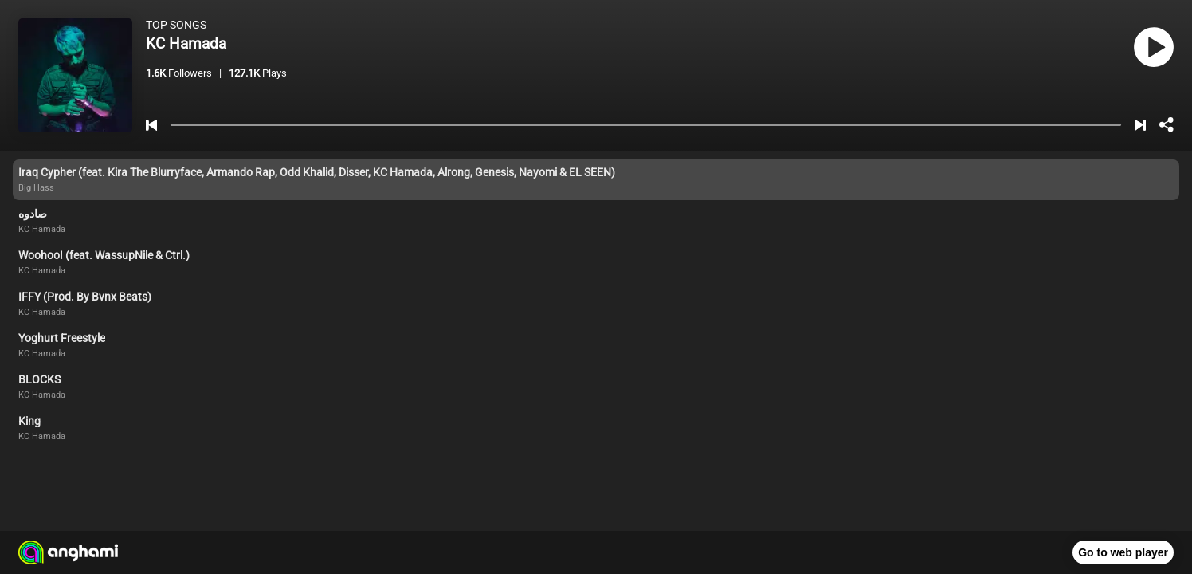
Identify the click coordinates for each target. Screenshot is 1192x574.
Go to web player (1123, 552)
